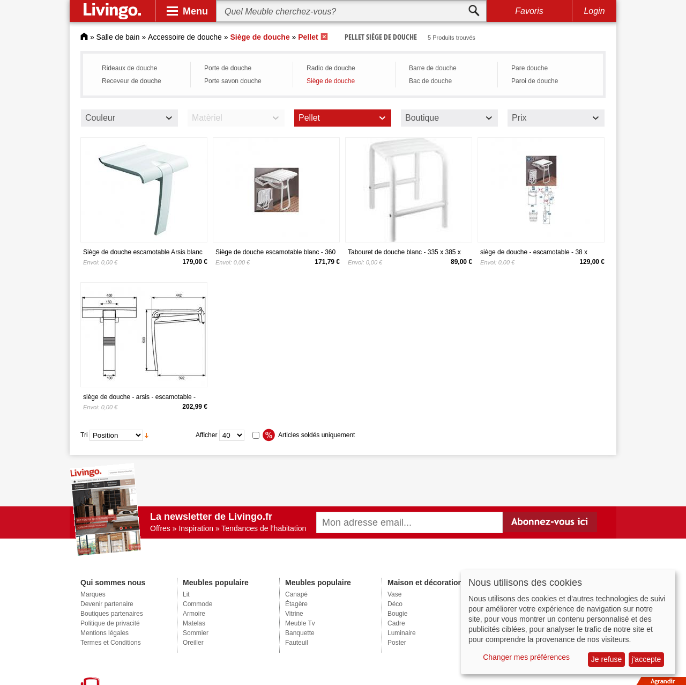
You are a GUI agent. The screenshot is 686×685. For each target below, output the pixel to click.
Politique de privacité (110, 623)
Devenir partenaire (106, 604)
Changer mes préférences (526, 657)
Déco (394, 604)
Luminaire (401, 633)
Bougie (397, 613)
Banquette (300, 633)
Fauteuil (296, 642)
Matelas (194, 623)
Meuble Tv (300, 623)
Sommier (195, 633)
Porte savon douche (233, 81)
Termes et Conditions (110, 642)
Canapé (296, 594)
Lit (186, 594)
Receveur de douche (131, 81)
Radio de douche (331, 68)
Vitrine (294, 613)
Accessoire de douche (185, 37)
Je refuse (606, 659)
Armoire (194, 613)
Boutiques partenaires (111, 613)
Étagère (296, 604)
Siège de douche (331, 81)
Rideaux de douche (129, 68)
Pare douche (529, 68)
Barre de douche (433, 68)
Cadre (396, 623)
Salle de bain (118, 37)
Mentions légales (104, 633)
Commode (197, 604)
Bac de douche (430, 81)
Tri (84, 435)
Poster (396, 642)
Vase (394, 594)
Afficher (206, 435)
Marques (93, 594)
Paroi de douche (534, 81)
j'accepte (646, 659)
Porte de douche (227, 68)
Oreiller (193, 642)
